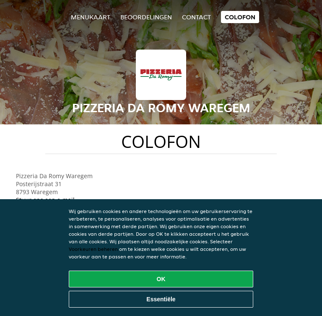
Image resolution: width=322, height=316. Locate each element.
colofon (240, 17)
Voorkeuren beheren (93, 249)
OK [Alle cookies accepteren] (161, 279)
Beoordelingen (146, 17)
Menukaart (90, 17)
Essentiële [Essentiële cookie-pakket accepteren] (160, 299)
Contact (196, 17)
